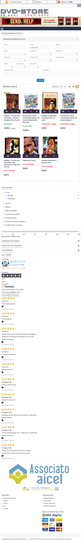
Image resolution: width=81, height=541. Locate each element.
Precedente (5, 295)
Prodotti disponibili (12, 214)
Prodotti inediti (11, 218)
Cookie (5, 503)
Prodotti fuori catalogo (13, 225)
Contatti (5, 508)
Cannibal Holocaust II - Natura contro (49, 161)
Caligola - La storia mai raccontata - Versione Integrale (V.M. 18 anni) (12, 118)
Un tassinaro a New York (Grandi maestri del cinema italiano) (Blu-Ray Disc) (31, 119)
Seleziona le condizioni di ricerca (14, 39)
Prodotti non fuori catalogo (15, 221)
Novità (7, 203)
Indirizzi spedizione (49, 503)
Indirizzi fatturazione (50, 506)
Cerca (40, 80)
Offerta (7, 207)
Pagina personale (49, 498)
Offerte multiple (11, 211)
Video (8, 192)
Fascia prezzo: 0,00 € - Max (11, 236)
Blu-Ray (10, 195)
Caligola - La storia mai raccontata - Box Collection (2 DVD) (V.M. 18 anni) (12, 164)
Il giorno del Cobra (29, 160)
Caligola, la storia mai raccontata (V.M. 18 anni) (49, 118)
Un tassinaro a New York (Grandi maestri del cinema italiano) (68, 118)
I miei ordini (47, 501)
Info (4, 506)
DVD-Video (11, 199)
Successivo (14, 295)
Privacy (5, 501)
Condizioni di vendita (9, 498)
